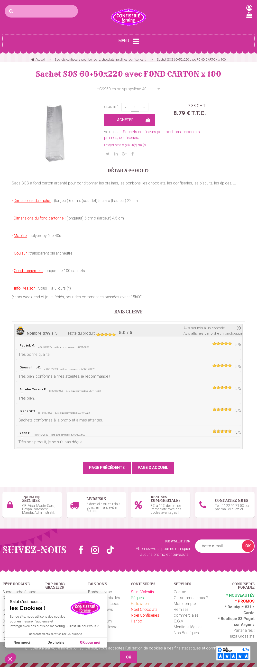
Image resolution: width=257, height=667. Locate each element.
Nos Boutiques (186, 632)
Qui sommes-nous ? (191, 597)
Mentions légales (188, 627)
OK (248, 546)
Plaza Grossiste (241, 636)
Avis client (129, 312)
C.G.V (178, 621)
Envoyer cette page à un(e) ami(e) (125, 145)
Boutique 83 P (233, 618)
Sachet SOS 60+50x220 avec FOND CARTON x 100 (128, 74)
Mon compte (185, 603)
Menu (128, 41)
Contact (180, 592)
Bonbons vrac (100, 592)
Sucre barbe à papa (19, 592)
